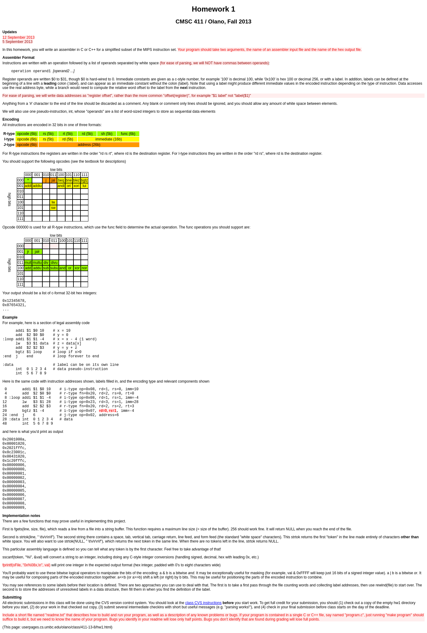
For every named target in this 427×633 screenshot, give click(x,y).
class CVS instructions (203, 603)
